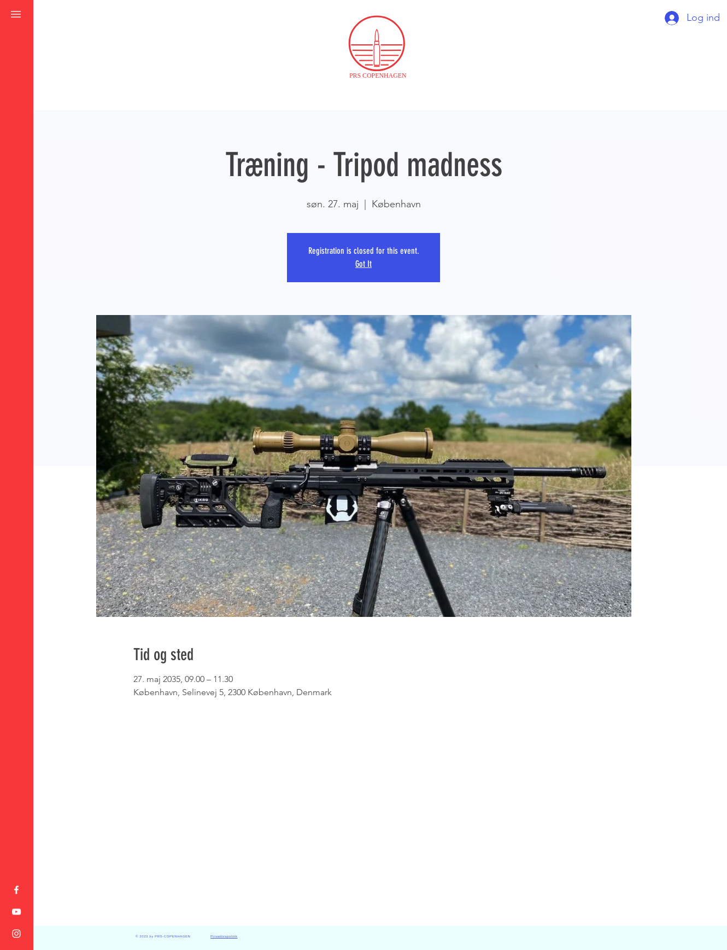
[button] (16, 14)
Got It (363, 264)
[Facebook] (16, 889)
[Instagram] (16, 933)
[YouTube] (16, 911)
